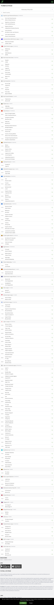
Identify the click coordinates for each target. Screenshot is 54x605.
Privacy (5, 597)
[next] (52, 9)
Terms (1, 597)
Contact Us (19, 597)
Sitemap (9, 597)
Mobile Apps (14, 597)
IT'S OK (23, 603)
